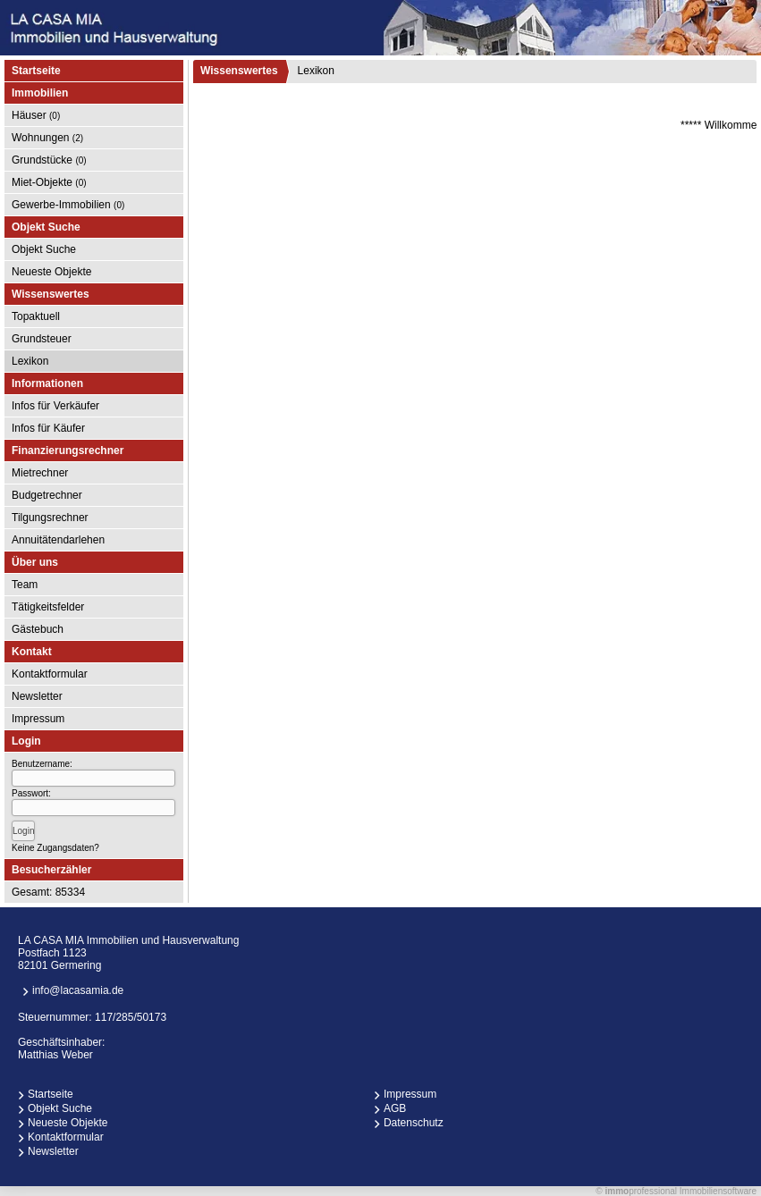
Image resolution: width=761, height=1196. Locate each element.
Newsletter (37, 696)
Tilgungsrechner (50, 517)
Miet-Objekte (49, 182)
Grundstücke (49, 160)
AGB (395, 1108)
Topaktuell (36, 316)
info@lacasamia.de (77, 990)
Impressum (38, 718)
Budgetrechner (47, 495)
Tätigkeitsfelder (48, 607)
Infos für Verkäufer (55, 406)
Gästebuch (37, 629)
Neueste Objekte (51, 271)
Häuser (36, 115)
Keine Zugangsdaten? (55, 848)
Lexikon (30, 361)
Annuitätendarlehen (58, 540)
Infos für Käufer (48, 428)
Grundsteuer (42, 339)
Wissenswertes (239, 70)
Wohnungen (47, 137)
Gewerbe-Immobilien (68, 204)
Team (25, 584)
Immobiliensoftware (718, 1191)
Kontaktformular (50, 674)
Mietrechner (40, 473)
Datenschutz (414, 1122)
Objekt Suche (44, 249)
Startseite (36, 70)
